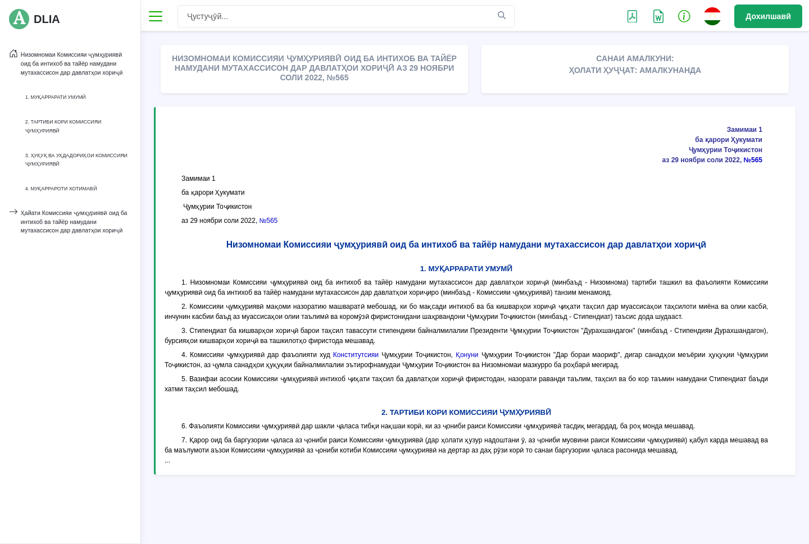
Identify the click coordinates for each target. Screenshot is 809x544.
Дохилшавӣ (768, 16)
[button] (684, 16)
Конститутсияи (356, 355)
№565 (753, 160)
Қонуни (467, 355)
